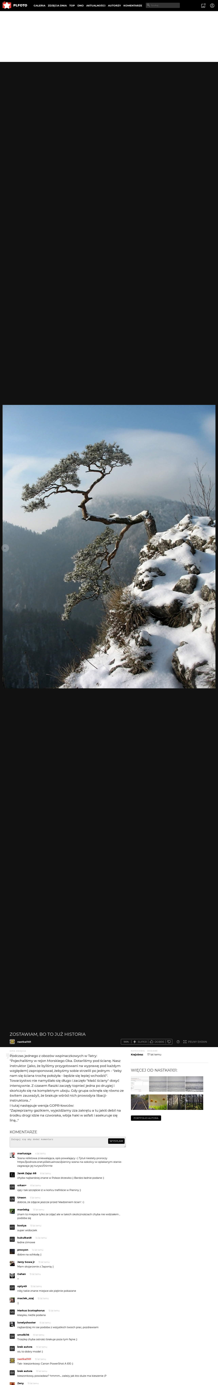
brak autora (24, 1348)
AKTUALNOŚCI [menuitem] (95, 5)
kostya (21, 1227)
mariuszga (24, 1155)
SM (12, 1338)
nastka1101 (24, 1041)
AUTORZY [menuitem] (114, 5)
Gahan (21, 1275)
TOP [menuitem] (72, 5)
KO (12, 1228)
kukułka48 (24, 1239)
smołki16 (23, 1336)
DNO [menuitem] (80, 5)
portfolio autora (146, 1118)
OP (12, 1289)
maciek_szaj (25, 1299)
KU (12, 1241)
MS (12, 1313)
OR (12, 1188)
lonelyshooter (26, 1324)
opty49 (22, 1287)
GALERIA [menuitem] (39, 5)
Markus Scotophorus (31, 1312)
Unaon (21, 1199)
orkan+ (21, 1186)
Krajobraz (137, 1054)
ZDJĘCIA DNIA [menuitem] (57, 5)
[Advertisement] (109, 36)
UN (12, 1200)
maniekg (23, 1211)
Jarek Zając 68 (26, 1174)
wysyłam (116, 1141)
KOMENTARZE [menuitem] (132, 5)
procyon (22, 1251)
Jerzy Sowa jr (26, 1263)
